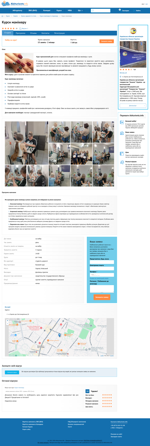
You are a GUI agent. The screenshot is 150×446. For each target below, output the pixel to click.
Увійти (138, 11)
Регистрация (59, 33)
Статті (70, 427)
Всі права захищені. (43, 442)
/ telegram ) (119, 428)
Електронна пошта (97, 265)
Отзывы (33, 33)
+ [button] (7, 320)
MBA (70, 10)
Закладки (125, 11)
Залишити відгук (12, 372)
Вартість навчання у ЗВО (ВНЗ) (33, 422)
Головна (2, 16)
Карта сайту (27, 429)
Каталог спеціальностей (76, 424)
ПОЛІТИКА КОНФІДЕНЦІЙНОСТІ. (93, 440)
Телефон (93, 272)
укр (143, 4)
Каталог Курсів (28, 427)
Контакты (45, 33)
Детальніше (132, 106)
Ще (79, 10)
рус (147, 4)
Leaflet (102, 355)
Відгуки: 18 (123, 73)
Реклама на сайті (116, 434)
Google (112, 355)
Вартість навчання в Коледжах (33, 424)
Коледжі (46, 10)
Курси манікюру (67, 16)
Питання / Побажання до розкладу (99, 282)
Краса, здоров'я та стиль (28, 16)
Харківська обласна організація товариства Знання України (131, 37)
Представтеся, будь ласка (99, 259)
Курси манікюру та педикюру (49, 16)
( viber (113, 428)
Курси (59, 10)
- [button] (7, 323)
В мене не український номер (99, 278)
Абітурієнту (17, 10)
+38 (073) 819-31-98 (118, 425)
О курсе (7, 32)
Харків (15, 16)
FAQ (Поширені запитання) (77, 422)
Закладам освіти (116, 437)
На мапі (7, 307)
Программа (20, 33)
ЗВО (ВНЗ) (32, 10)
